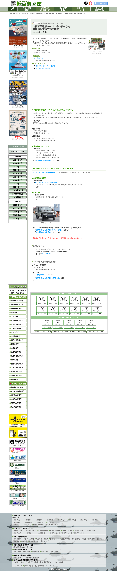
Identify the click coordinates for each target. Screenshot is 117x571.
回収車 (25, 539)
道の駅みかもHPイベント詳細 (45, 66)
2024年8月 (18, 183)
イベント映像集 (58, 562)
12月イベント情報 (96, 313)
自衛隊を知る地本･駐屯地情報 (44, 9)
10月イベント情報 (74, 313)
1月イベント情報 (42, 303)
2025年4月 (18, 215)
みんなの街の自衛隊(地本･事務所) (26, 560)
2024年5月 (18, 173)
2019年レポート (79, 530)
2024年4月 (18, 170)
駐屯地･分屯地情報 (32, 562)
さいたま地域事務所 (17, 391)
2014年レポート (43, 533)
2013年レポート (55, 533)
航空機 (46, 539)
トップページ (18, 566)
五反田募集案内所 (17, 328)
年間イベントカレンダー (23, 516)
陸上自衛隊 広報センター (17, 488)
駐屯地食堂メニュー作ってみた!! (24, 547)
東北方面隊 (54, 551)
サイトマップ (50, 566)
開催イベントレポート (81, 9)
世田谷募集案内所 (17, 320)
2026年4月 (50, 520)
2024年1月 (18, 160)
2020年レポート (67, 530)
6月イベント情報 (96, 303)
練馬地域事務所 (16, 308)
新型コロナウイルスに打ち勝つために (45, 525)
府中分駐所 (15, 379)
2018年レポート (91, 530)
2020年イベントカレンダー (95, 331)
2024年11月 (17, 194)
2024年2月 (18, 163)
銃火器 (84, 539)
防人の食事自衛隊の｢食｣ (99, 9)
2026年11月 (39, 522)
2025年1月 (18, 205)
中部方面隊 (26, 551)
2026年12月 (50, 522)
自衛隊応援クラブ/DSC (17, 496)
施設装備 (16, 541)
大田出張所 (15, 316)
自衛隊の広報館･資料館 (22, 555)
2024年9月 (18, 187)
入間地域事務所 (16, 399)
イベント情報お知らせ (26, 9)
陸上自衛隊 (17, 465)
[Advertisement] (69, 88)
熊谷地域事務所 (16, 395)
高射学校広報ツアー (32, 557)
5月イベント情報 (85, 303)
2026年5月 (61, 520)
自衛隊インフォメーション (22, 525)
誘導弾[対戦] (76, 539)
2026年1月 (17, 520)
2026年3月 (39, 520)
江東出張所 (15, 344)
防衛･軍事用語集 (45, 562)
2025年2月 (18, 208)
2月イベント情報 (53, 303)
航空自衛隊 (17, 481)
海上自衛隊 (17, 473)
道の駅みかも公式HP (43, 160)
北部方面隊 (45, 551)
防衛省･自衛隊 (17, 458)
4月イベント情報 (74, 303)
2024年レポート (19, 530)
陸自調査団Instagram (17, 450)
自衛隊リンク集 (19, 562)
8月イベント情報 (53, 313)
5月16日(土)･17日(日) (18, 45)
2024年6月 (18, 177)
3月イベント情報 (64, 303)
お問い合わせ (28, 566)
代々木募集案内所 (17, 324)
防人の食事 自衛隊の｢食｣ (23, 545)
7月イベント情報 (42, 313)
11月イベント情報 (85, 313)
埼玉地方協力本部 (18, 384)
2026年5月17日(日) (18, 75)
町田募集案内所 (16, 371)
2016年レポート (31, 533)
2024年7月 (18, 180)
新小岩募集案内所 (17, 356)
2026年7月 (83, 520)
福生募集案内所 (16, 375)
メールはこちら (102, 3)
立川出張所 (15, 360)
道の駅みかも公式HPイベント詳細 (48, 230)
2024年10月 (17, 190)
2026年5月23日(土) (18, 106)
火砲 (57, 539)
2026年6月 (72, 520)
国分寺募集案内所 (17, 304)
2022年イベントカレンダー (60, 331)
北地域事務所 (15, 336)
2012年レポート (67, 533)
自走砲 (52, 539)
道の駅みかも (38, 58)
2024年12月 (17, 197)
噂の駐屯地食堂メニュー (23, 549)
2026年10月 (28, 522)
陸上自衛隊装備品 (63, 9)
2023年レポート (31, 530)
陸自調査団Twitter (17, 443)
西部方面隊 (35, 551)
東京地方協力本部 (18, 297)
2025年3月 (18, 212)
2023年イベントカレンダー (43, 331)
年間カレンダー (17, 151)
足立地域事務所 (16, 352)
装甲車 (32, 539)
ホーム (13, 10)
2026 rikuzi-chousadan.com (59, 569)
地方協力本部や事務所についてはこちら (18, 292)
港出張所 (14, 312)
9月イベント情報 (64, 313)
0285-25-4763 (47, 254)
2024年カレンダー (41, 298)
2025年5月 (18, 218)
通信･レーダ (44, 541)
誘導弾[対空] (65, 539)
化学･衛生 (91, 539)
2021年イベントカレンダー (78, 331)
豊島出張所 (15, 332)
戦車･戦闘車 (18, 539)
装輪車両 (39, 539)
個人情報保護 (39, 566)
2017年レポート (19, 533)
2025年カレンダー (47, 322)
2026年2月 (28, 520)
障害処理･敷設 (34, 541)
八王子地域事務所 (17, 368)
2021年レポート (55, 530)
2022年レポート (43, 530)
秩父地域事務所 (16, 407)
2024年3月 (18, 167)
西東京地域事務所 (17, 364)
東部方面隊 (17, 551)
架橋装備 (24, 541)
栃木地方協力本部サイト (44, 68)
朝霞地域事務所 (16, 403)
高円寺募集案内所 (17, 340)
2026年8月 (95, 520)
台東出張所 (15, 348)
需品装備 (99, 539)
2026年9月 (17, 522)
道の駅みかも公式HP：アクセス (48, 278)
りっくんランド (19, 557)
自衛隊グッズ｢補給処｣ (17, 503)
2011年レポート (79, 533)
